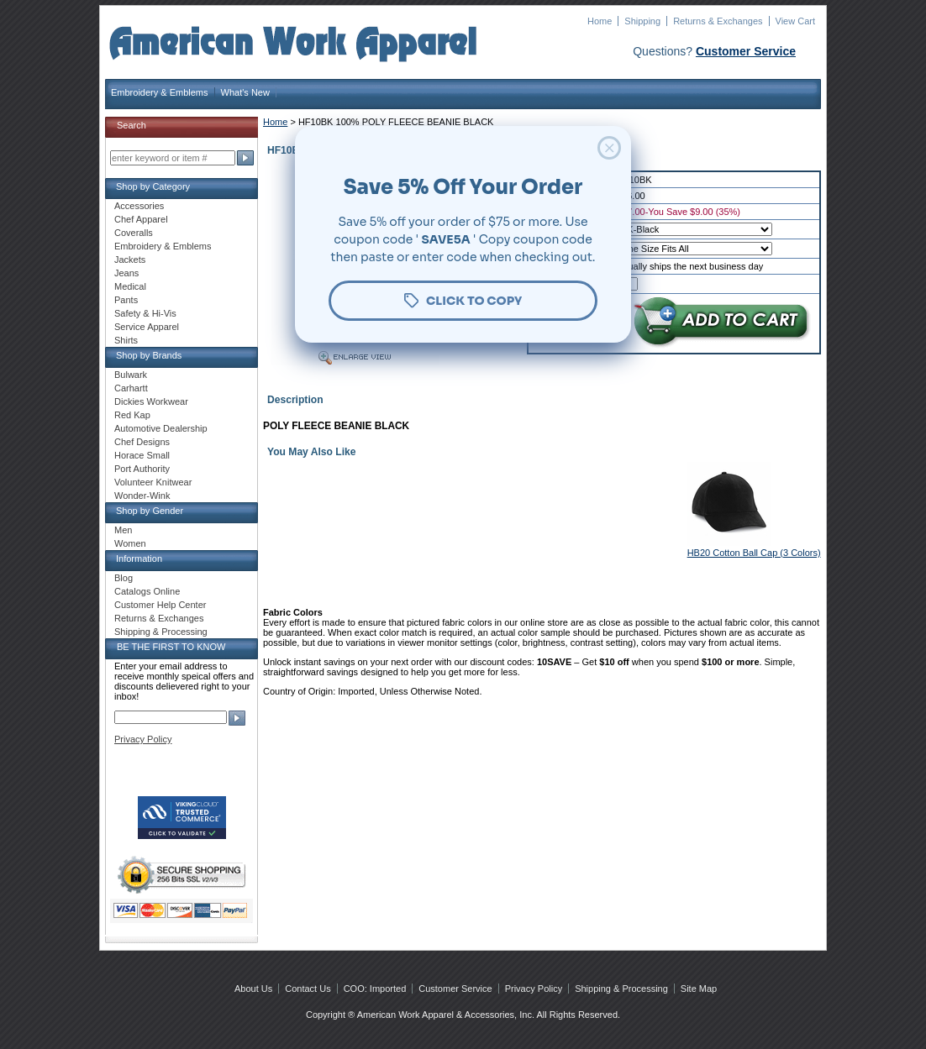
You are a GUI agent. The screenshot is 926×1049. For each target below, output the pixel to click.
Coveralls (133, 233)
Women (130, 543)
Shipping (642, 21)
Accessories (139, 206)
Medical (130, 286)
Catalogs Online (147, 591)
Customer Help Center (160, 605)
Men (123, 530)
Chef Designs (142, 442)
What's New (245, 92)
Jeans (126, 273)
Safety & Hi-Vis (145, 313)
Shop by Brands (149, 355)
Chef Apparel (141, 219)
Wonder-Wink (142, 495)
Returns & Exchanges (717, 21)
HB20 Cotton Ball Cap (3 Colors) (754, 553)
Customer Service (746, 51)
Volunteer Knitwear (153, 482)
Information (139, 558)
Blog (123, 578)
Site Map (699, 988)
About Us (253, 988)
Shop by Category (153, 186)
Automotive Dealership (161, 428)
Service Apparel (146, 327)
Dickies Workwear (151, 401)
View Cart (795, 21)
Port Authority (142, 469)
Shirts (126, 340)
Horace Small (142, 455)
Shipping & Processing (161, 632)
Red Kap (132, 415)
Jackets (129, 259)
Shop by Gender (149, 511)
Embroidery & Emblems (159, 92)
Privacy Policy (142, 739)
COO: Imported (375, 988)
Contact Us (307, 988)
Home (599, 21)
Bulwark (130, 375)
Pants (126, 300)
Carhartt (131, 388)
